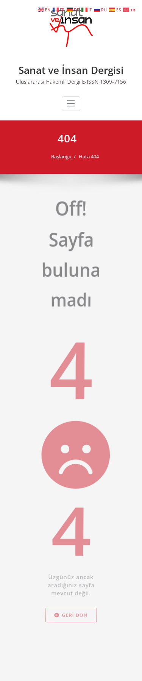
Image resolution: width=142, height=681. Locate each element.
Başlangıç (57, 156)
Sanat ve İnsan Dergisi (71, 70)
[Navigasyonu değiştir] (71, 103)
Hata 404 (84, 156)
